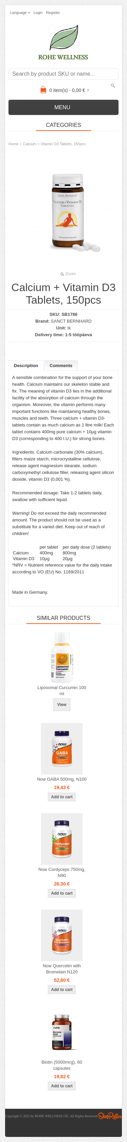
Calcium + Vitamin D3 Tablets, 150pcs (54, 144)
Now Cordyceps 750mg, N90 (61, 872)
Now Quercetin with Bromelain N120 (62, 968)
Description (26, 365)
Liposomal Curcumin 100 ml (62, 690)
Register (53, 13)
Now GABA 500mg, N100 (62, 779)
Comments (61, 365)
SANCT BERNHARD (71, 321)
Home (13, 144)
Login (38, 13)
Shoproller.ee (110, 1115)
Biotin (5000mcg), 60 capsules (62, 1065)
